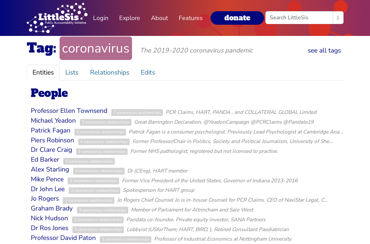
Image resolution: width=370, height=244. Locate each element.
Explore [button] (129, 18)
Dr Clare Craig (51, 149)
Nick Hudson (49, 218)
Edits (148, 72)
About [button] (159, 18)
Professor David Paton (63, 237)
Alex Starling (50, 169)
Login (100, 18)
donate (237, 18)
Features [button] (191, 18)
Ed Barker (45, 159)
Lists (72, 72)
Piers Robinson (52, 140)
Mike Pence (47, 179)
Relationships (109, 72)
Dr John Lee (48, 189)
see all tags (324, 50)
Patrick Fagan (50, 130)
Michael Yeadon (53, 120)
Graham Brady (52, 208)
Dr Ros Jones (49, 228)
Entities (43, 72)
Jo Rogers (45, 198)
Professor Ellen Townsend (69, 110)
